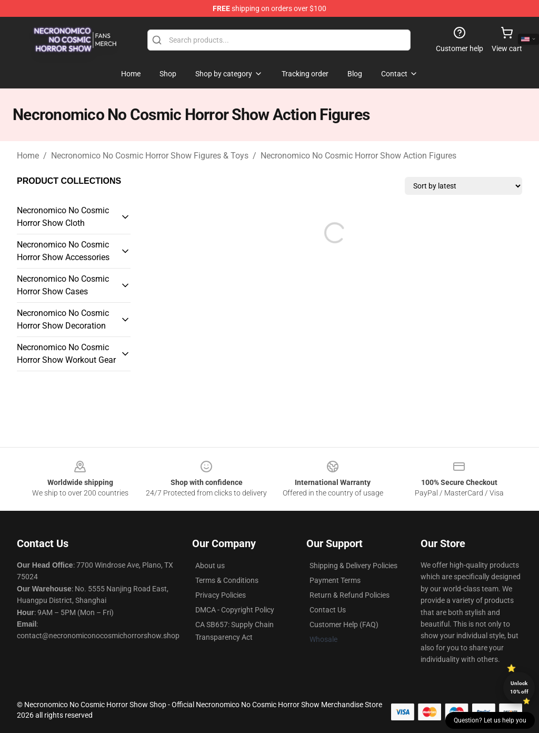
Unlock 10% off (519, 687)
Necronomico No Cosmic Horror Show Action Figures (358, 156)
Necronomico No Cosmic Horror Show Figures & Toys (149, 156)
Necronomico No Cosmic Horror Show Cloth (63, 216)
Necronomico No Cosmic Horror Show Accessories (63, 251)
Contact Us (328, 610)
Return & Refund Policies (350, 595)
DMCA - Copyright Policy (234, 610)
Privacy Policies (220, 595)
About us (210, 565)
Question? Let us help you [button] (490, 720)
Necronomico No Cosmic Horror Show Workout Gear (66, 353)
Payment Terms (335, 580)
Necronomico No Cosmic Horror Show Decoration (63, 319)
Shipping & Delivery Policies (353, 565)
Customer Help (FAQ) (344, 624)
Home (28, 156)
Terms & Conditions (226, 580)
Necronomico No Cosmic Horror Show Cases (63, 285)
